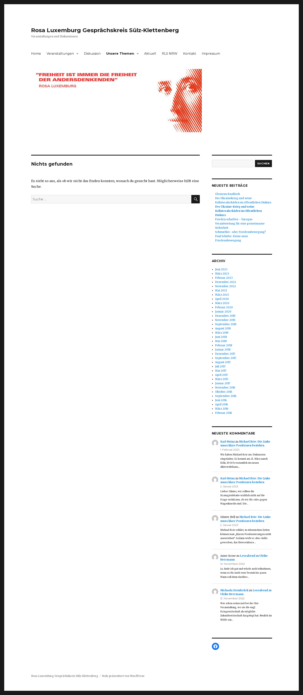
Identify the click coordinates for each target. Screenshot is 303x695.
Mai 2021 (221, 290)
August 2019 (223, 328)
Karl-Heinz (227, 441)
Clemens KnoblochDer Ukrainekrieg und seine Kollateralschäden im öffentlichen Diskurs (243, 198)
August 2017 (223, 362)
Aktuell (150, 53)
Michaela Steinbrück (234, 590)
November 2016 (225, 387)
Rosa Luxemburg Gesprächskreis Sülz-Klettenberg (105, 30)
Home (36, 53)
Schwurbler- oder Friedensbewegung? (240, 232)
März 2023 (222, 273)
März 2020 (222, 303)
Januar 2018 (223, 349)
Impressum (211, 53)
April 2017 (221, 375)
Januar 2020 (223, 311)
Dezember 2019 (225, 316)
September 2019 (225, 324)
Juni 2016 (221, 400)
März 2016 (221, 408)
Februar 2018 (223, 345)
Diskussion (92, 53)
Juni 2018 (221, 337)
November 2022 (225, 286)
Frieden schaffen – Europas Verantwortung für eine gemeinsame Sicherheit (240, 224)
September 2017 (225, 358)
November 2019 (225, 320)
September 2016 (225, 396)
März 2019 (221, 332)
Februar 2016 (223, 413)
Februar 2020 (224, 307)
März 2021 (222, 294)
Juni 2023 (221, 269)
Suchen (263, 163)
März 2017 (221, 379)
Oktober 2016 (223, 392)
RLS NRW (170, 53)
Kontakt (189, 53)
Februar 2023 (224, 278)
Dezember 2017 (225, 354)
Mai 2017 (220, 370)
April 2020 (222, 299)
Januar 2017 (222, 383)
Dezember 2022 (225, 282)
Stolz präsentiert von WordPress (123, 676)
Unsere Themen (120, 53)
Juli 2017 (220, 366)
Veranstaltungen (60, 53)
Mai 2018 (221, 341)
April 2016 (221, 404)
